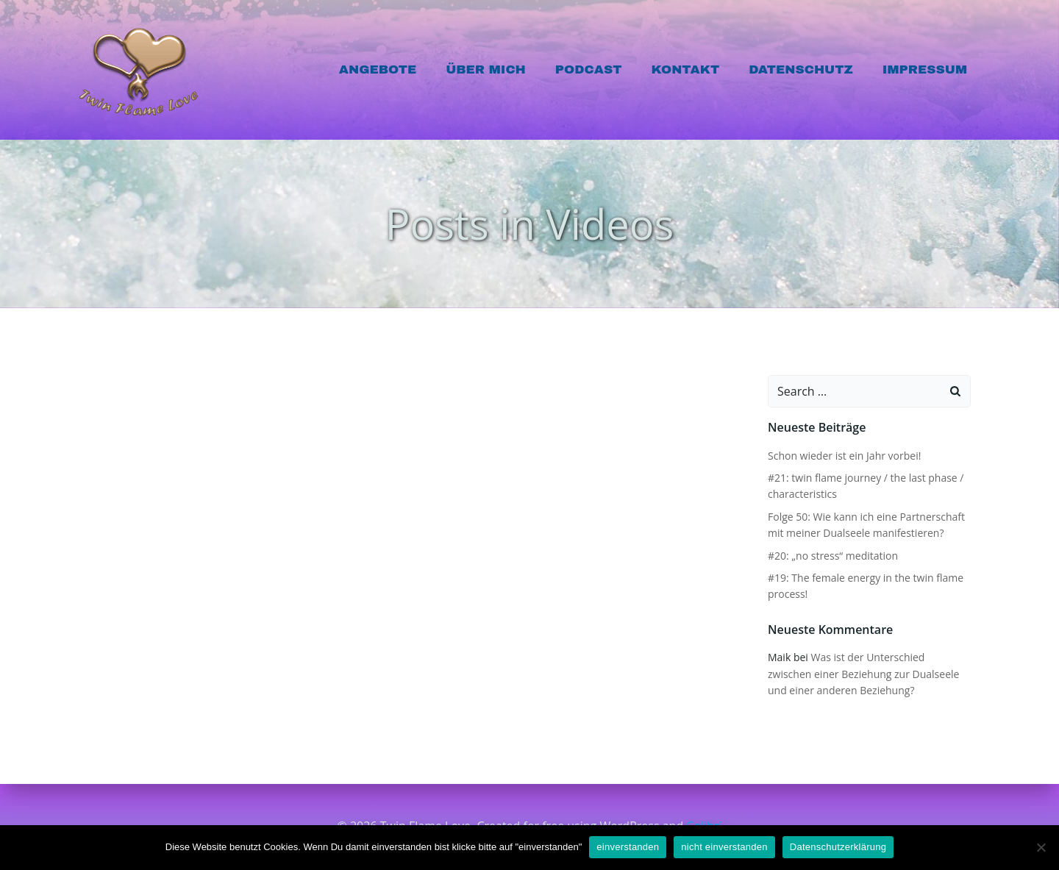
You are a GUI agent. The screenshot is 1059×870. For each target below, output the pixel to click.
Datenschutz (801, 69)
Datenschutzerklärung (838, 846)
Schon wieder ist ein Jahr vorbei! (843, 456)
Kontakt (686, 69)
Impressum (925, 69)
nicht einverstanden (724, 846)
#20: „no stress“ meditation (832, 556)
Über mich (486, 69)
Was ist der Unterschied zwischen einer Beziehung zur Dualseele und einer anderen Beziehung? (868, 674)
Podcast (589, 69)
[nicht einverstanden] (1040, 847)
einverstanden (627, 846)
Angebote (378, 69)
